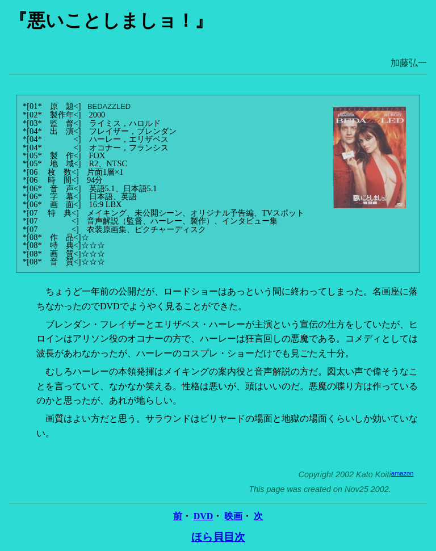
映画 (233, 516)
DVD (203, 516)
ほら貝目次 (218, 537)
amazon (402, 473)
